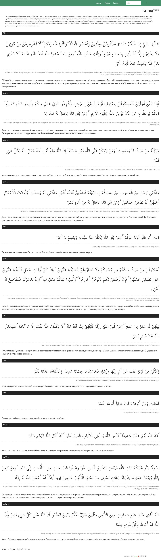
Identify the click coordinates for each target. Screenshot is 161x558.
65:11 (5, 457)
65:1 (4, 33)
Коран (107, 3)
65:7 (4, 315)
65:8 (4, 360)
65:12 (5, 503)
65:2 (4, 92)
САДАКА (145, 556)
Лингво (116, 3)
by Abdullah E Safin (128, 556)
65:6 (4, 258)
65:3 (4, 139)
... (7, 33)
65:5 (4, 226)
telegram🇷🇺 (136, 556)
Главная (99, 3)
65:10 (5, 424)
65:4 (4, 181)
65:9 (4, 392)
